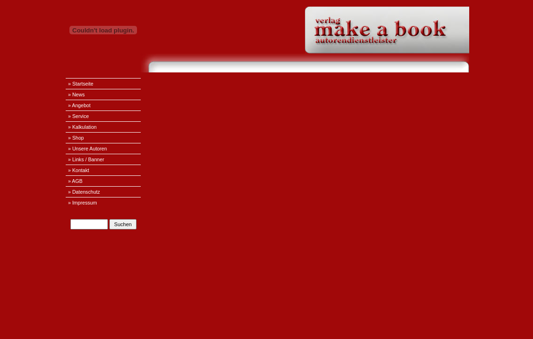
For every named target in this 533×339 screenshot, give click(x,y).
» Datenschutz (84, 192)
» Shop (76, 138)
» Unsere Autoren (87, 148)
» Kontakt (78, 170)
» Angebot (79, 105)
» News (76, 94)
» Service (78, 116)
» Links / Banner (86, 159)
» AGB (75, 181)
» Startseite (80, 84)
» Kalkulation (82, 127)
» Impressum (82, 202)
